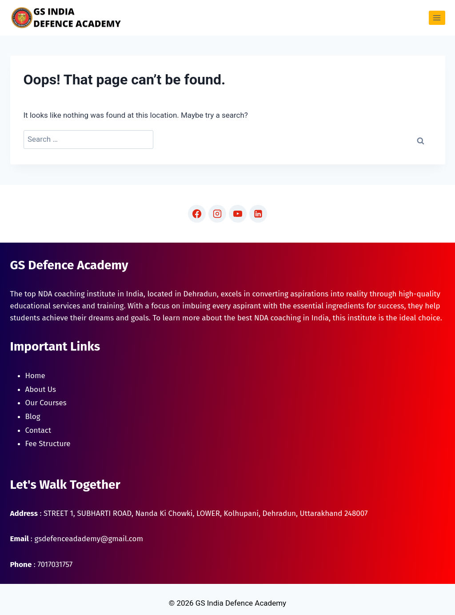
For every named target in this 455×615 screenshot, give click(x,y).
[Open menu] (437, 17)
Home (35, 375)
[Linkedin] (258, 214)
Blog (32, 416)
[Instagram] (217, 214)
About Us (40, 389)
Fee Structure (48, 443)
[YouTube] (238, 214)
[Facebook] (197, 214)
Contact (38, 430)
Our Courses (46, 402)
